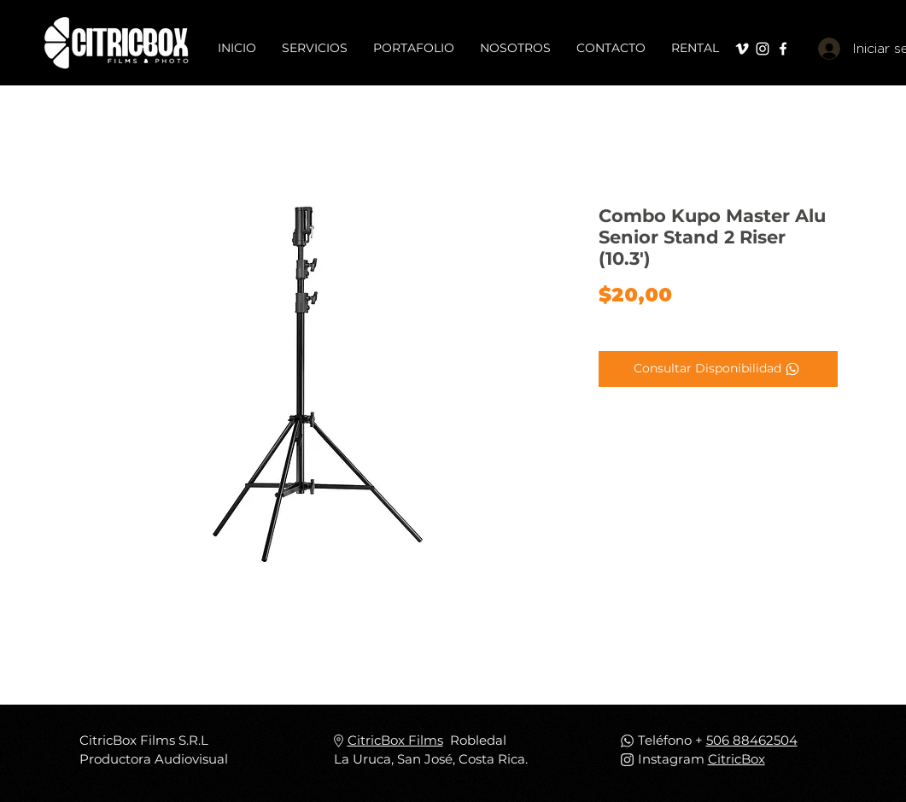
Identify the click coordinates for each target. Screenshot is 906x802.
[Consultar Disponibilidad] (718, 369)
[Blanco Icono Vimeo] (742, 48)
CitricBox (736, 759)
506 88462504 (752, 740)
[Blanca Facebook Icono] (783, 48)
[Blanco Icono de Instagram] (762, 48)
